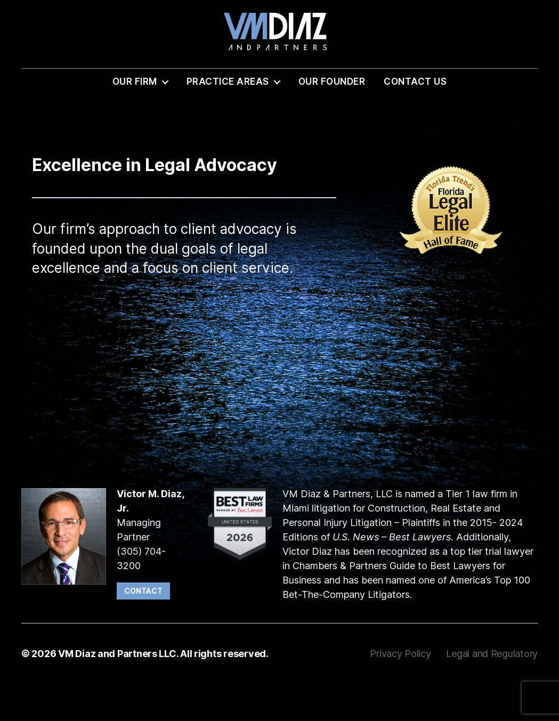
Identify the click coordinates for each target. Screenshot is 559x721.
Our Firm (134, 119)
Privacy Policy (401, 690)
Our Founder (332, 119)
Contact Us (415, 119)
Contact (143, 628)
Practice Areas (228, 119)
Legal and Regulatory (492, 690)
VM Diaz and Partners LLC (117, 690)
